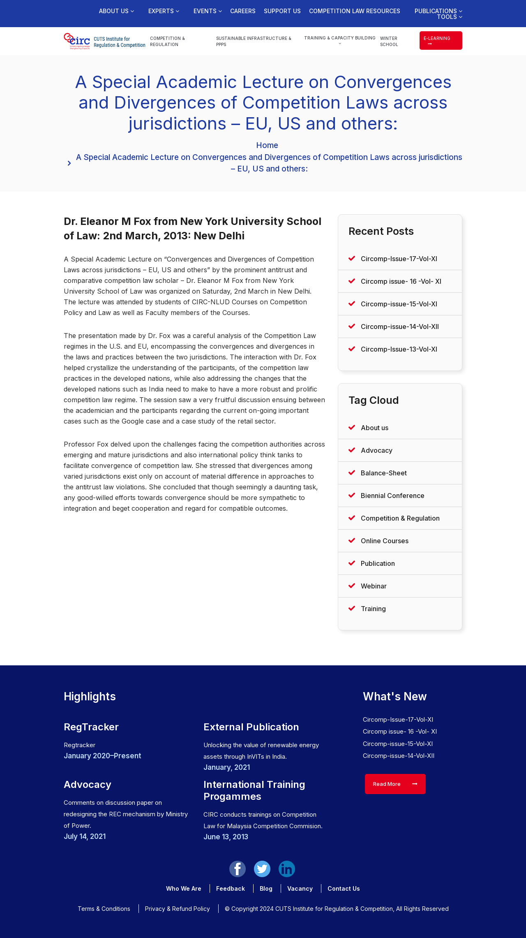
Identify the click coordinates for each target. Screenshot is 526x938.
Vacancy (300, 888)
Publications (438, 11)
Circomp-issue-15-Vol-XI (399, 304)
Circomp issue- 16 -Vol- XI (401, 281)
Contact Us (344, 888)
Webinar (374, 586)
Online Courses (384, 541)
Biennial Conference (392, 495)
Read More (395, 784)
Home (267, 145)
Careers (243, 11)
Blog (266, 888)
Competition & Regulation (167, 41)
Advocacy (376, 450)
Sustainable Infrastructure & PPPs (253, 41)
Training (373, 608)
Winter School (389, 41)
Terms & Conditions (104, 908)
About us (116, 11)
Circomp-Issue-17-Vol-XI (399, 259)
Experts (163, 11)
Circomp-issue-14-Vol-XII (400, 326)
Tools (449, 17)
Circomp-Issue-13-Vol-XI (399, 349)
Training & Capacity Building (340, 40)
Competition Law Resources (354, 11)
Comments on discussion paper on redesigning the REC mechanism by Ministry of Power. (126, 814)
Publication (378, 563)
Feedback (230, 888)
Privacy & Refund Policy (177, 908)
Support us (282, 11)
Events (208, 11)
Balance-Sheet (384, 473)
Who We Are (183, 888)
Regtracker (79, 745)
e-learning (437, 41)
